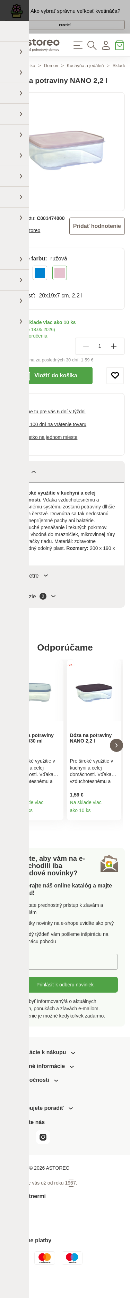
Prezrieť (65, 32)
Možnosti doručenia (26, 349)
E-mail (24, 980)
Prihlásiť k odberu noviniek (65, 1003)
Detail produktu (56, 832)
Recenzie (34, 609)
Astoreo (32, 244)
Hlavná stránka (20, 79)
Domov (51, 79)
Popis (24, 485)
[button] (13, 761)
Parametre (30, 589)
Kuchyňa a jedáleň (85, 79)
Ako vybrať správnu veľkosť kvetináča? (75, 14)
